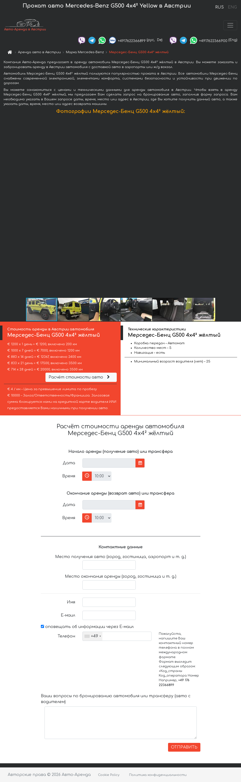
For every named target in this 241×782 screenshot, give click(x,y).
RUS (219, 7)
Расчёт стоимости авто (80, 377)
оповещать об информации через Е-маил (87, 627)
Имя (71, 602)
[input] (109, 463)
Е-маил (68, 615)
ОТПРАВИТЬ (184, 747)
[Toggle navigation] (230, 25)
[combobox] (92, 636)
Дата (69, 463)
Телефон (66, 636)
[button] (237, 207)
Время (68, 476)
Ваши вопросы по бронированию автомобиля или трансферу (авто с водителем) (115, 699)
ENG (232, 7)
